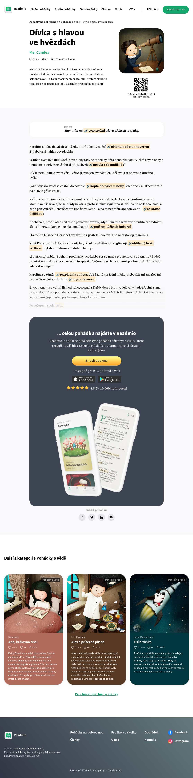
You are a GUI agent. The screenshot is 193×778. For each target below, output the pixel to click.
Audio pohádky (65, 9)
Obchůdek (152, 732)
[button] (132, 9)
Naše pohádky (41, 9)
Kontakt (150, 740)
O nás (119, 9)
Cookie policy (115, 770)
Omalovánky (88, 9)
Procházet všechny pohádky (96, 694)
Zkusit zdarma (176, 9)
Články (106, 9)
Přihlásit (153, 9)
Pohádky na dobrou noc (86, 732)
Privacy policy (97, 770)
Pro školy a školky (123, 732)
